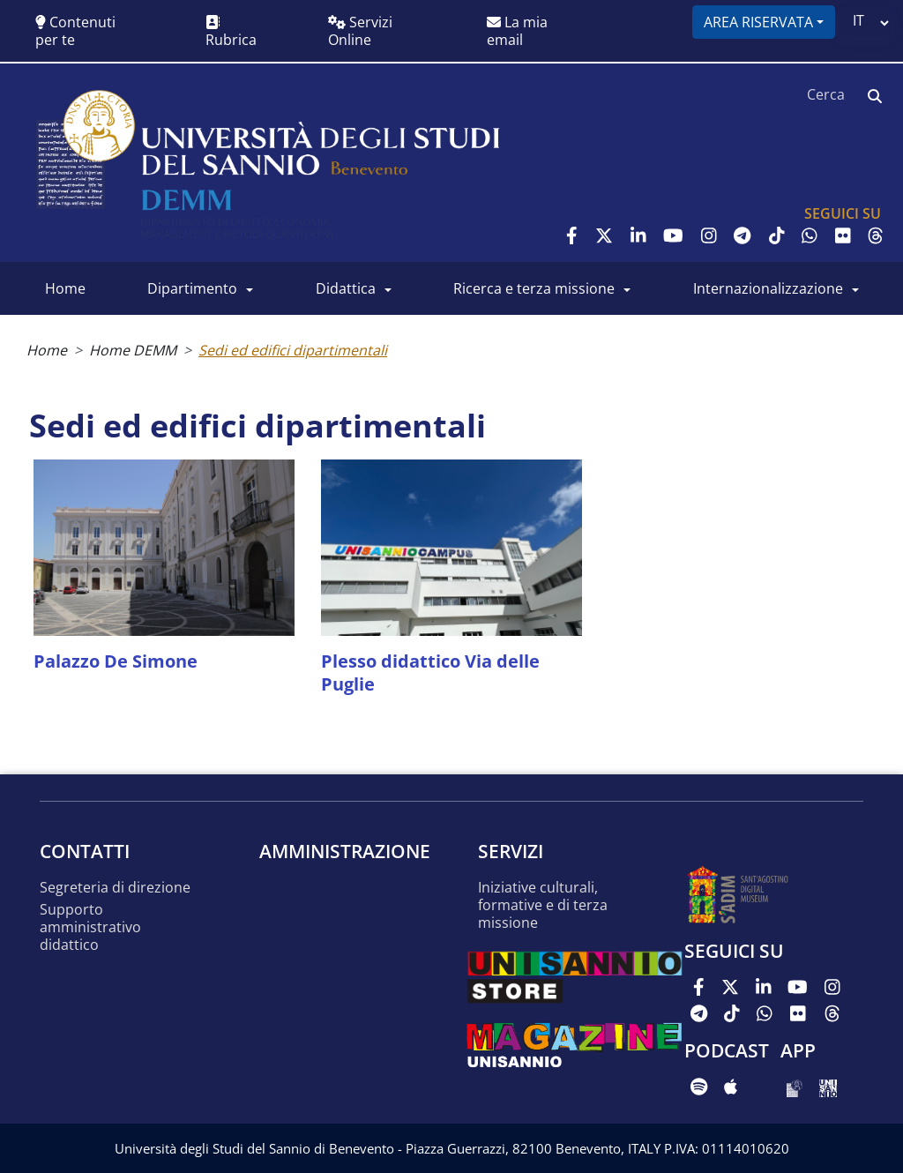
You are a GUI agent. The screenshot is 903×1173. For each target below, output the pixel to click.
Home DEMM (132, 350)
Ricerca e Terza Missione (534, 288)
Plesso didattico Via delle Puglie (430, 672)
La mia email (517, 30)
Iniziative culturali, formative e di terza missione (543, 905)
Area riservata (758, 22)
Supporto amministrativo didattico (90, 927)
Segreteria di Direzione (115, 887)
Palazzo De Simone (116, 661)
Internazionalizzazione (768, 288)
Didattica (346, 288)
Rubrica (231, 32)
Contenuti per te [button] (75, 30)
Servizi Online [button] (360, 30)
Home (65, 288)
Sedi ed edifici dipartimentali (292, 350)
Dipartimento (192, 288)
